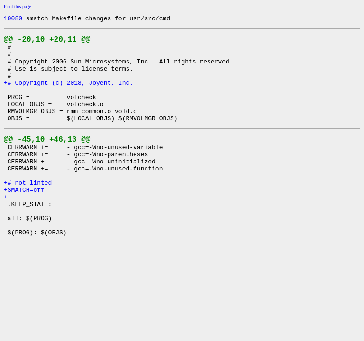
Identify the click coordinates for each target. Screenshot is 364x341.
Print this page (17, 6)
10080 (13, 19)
